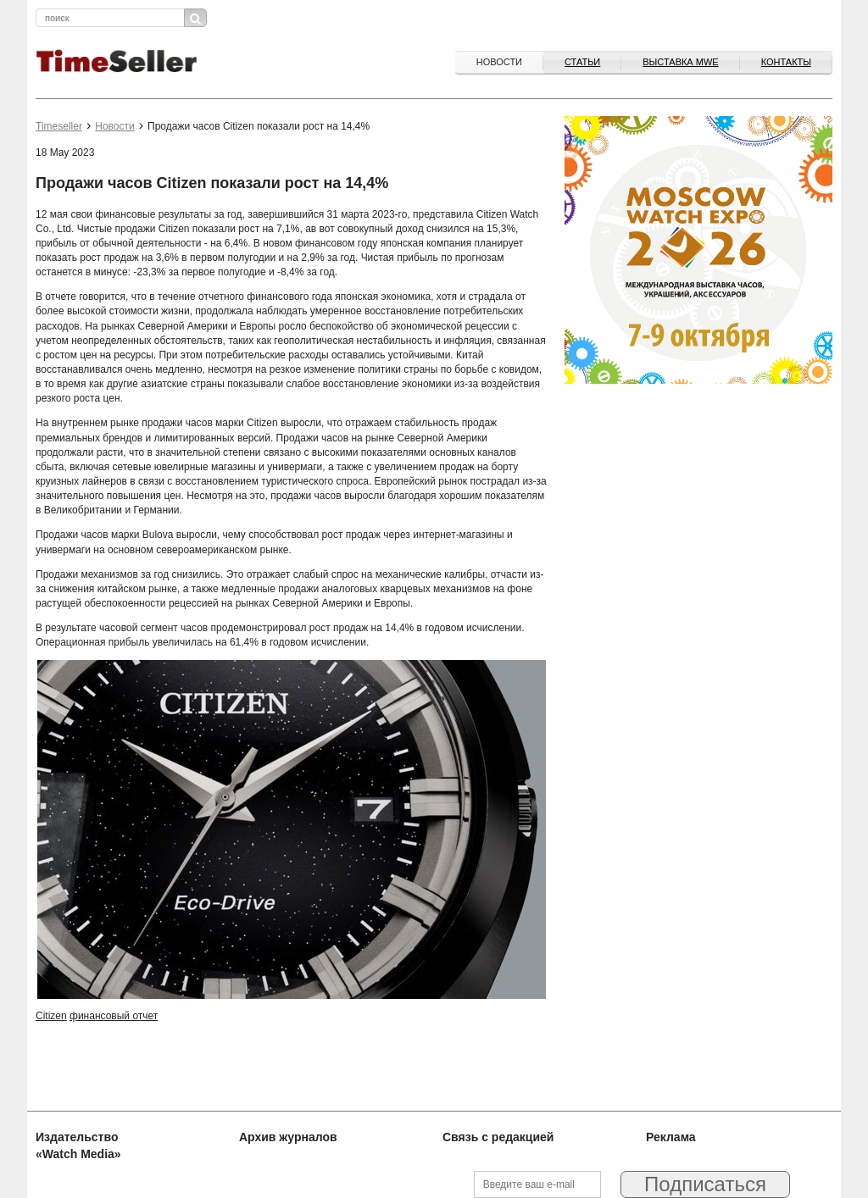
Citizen (51, 1016)
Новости (499, 62)
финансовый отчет (114, 1016)
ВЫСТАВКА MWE (680, 62)
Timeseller (59, 126)
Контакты (786, 62)
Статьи (582, 62)
